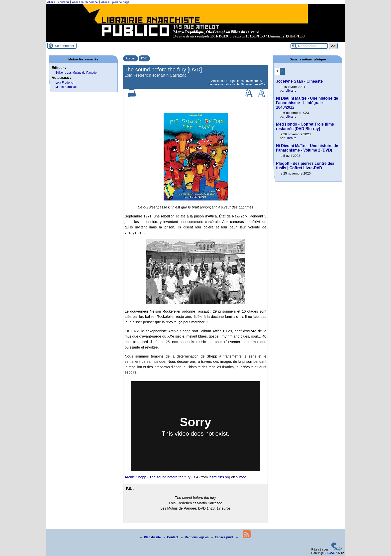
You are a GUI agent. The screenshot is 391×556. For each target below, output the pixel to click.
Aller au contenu (58, 2)
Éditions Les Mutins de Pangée (76, 72)
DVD (144, 58)
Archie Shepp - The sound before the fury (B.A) (162, 477)
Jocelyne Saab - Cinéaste (299, 81)
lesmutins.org (219, 477)
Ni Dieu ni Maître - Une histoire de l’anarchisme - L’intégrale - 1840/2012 (307, 102)
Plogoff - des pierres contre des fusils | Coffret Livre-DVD (305, 165)
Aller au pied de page (115, 2)
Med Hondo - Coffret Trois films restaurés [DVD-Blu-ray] (305, 126)
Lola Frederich (65, 82)
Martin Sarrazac (66, 87)
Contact (171, 537)
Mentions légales (195, 537)
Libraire (291, 90)
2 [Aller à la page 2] (282, 71)
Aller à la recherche (85, 2)
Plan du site (151, 537)
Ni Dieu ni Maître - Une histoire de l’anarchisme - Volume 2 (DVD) (307, 148)
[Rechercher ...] (309, 46)
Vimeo (241, 477)
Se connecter (64, 46)
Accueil (130, 58)
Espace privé (222, 537)
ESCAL (330, 553)
